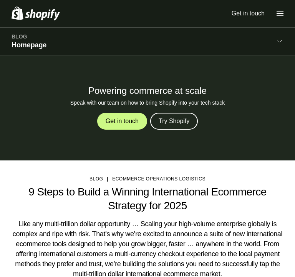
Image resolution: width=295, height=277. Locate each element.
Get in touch (248, 13)
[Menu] (280, 13)
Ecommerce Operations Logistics (159, 179)
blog (96, 179)
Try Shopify (174, 121)
